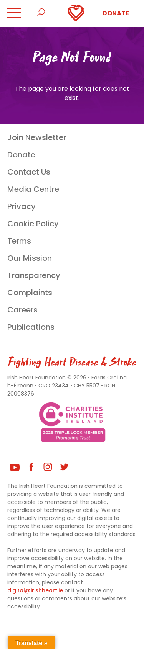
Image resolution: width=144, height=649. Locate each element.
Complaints (29, 292)
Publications (31, 327)
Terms (19, 240)
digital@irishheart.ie (35, 590)
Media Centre (33, 189)
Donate (116, 13)
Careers (22, 309)
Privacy (21, 206)
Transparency (33, 275)
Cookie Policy (33, 223)
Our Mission (29, 258)
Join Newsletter (36, 137)
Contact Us (28, 172)
